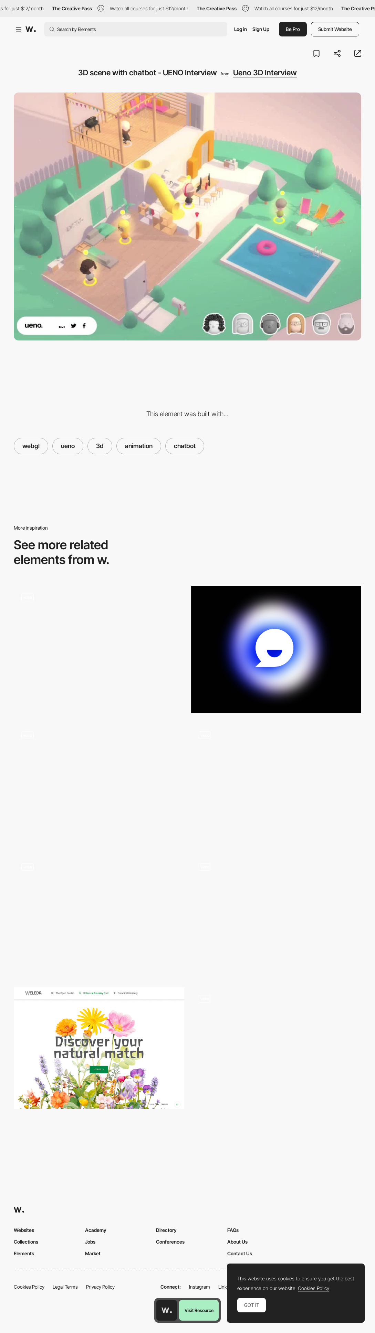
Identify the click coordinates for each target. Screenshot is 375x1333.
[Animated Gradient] (276, 649)
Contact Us (239, 1253)
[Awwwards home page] (166, 1310)
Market (93, 1253)
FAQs (233, 1230)
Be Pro (293, 29)
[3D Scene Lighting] (276, 1051)
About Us (237, 1242)
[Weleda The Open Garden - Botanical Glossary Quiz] (99, 1048)
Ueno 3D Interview (265, 72)
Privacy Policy (100, 1287)
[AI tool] (99, 649)
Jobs (90, 1242)
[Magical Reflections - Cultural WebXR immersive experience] (276, 916)
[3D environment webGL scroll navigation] (276, 784)
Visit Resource (199, 1310)
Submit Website (335, 29)
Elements (24, 1253)
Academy (95, 1230)
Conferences (170, 1242)
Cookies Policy (29, 1287)
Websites (24, 1230)
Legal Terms (65, 1287)
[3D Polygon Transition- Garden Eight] (99, 916)
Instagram (199, 1287)
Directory (166, 1230)
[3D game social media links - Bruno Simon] (99, 784)
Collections (26, 1242)
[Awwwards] (30, 29)
